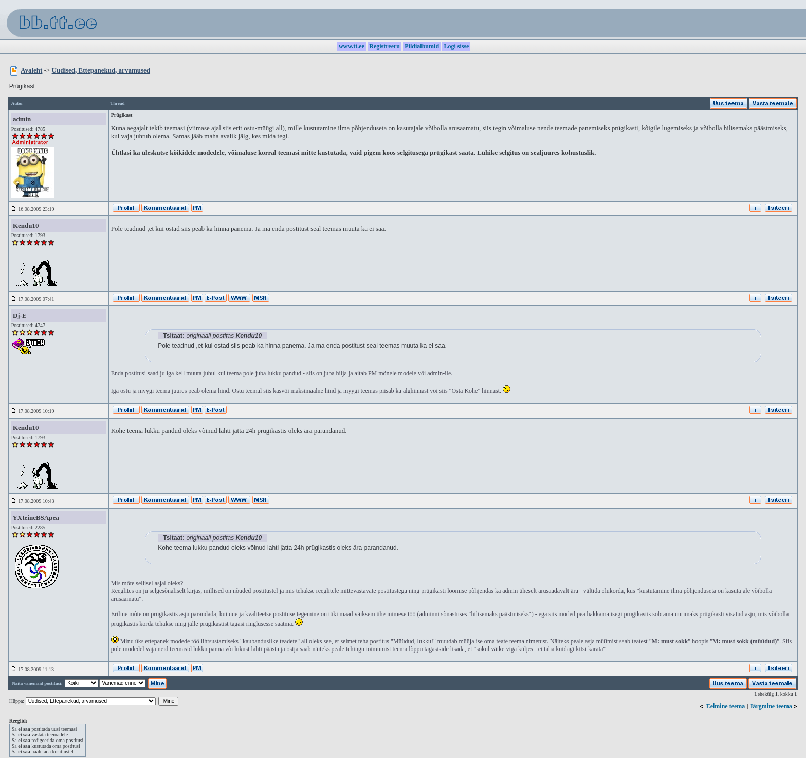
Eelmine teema (725, 706)
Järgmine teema (771, 706)
